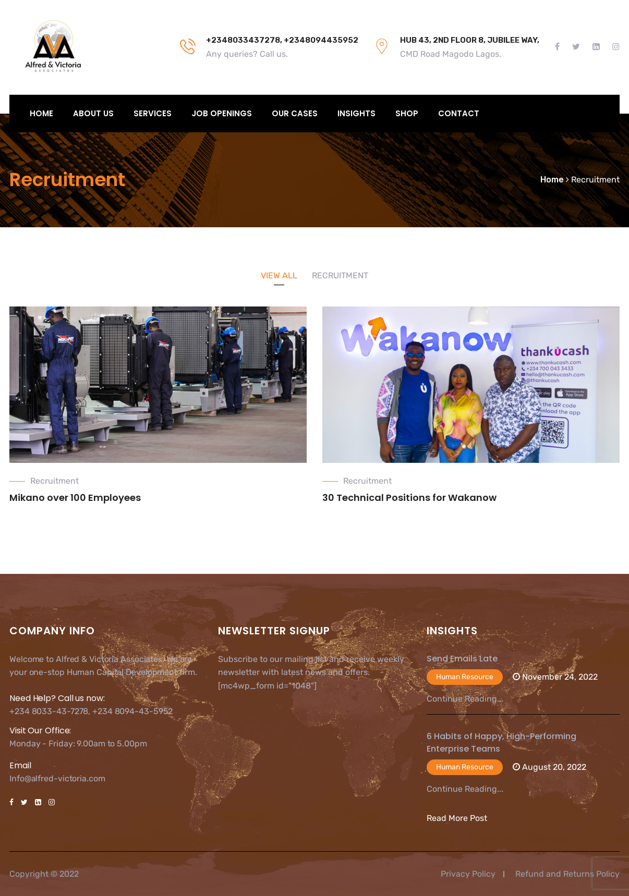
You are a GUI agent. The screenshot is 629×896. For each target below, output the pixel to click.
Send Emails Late (462, 659)
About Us (93, 113)
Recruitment (54, 481)
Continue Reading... (465, 699)
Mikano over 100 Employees (75, 497)
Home (41, 113)
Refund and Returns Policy (567, 874)
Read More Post (457, 818)
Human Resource (464, 676)
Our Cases (295, 113)
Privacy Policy (468, 874)
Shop (406, 113)
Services (153, 113)
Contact (458, 113)
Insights (356, 113)
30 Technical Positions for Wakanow (409, 497)
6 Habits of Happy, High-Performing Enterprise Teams (501, 742)
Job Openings (221, 113)
